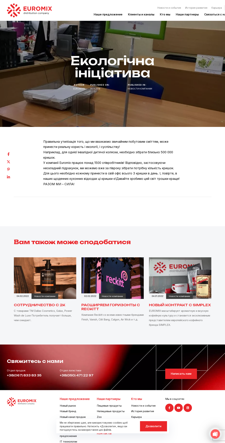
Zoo (99, 417)
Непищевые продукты (111, 411)
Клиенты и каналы (141, 14)
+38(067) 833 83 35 (24, 375)
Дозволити (153, 426)
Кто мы (165, 14)
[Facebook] (12, 154)
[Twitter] (12, 162)
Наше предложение (108, 14)
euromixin (79, 88)
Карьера (216, 7)
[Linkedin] (12, 177)
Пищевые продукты (109, 405)
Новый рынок (68, 405)
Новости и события (169, 7)
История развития (196, 7)
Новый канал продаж (73, 417)
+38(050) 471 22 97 (76, 375)
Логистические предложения (69, 434)
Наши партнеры (187, 14)
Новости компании (140, 88)
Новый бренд (68, 411)
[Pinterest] (12, 169)
